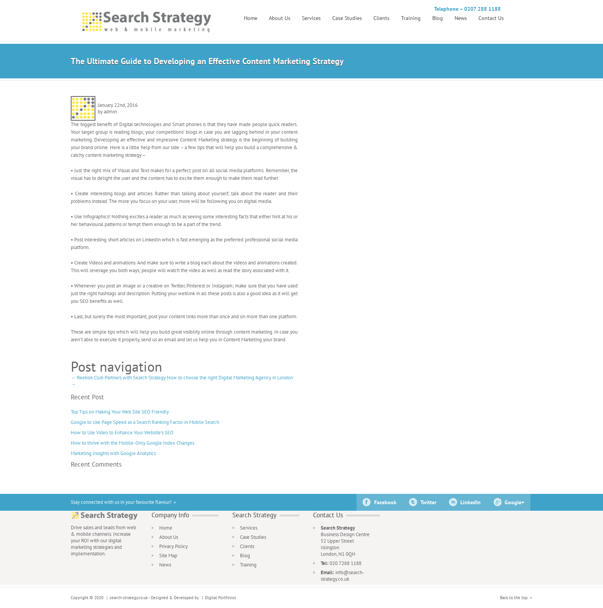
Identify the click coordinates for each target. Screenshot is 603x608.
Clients (381, 18)
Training (411, 18)
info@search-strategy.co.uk (342, 575)
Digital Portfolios (220, 597)
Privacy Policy (173, 546)
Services (311, 18)
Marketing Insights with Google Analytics (113, 453)
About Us (279, 18)
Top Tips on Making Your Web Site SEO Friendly (120, 412)
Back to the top (514, 597)
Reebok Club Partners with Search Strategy (118, 377)
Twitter (428, 502)
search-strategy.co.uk (129, 597)
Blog (437, 18)
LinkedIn (470, 502)
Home (250, 18)
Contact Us (491, 18)
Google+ (514, 502)
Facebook (385, 502)
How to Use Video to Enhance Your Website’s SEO (122, 432)
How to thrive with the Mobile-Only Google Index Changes (132, 443)
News (461, 18)
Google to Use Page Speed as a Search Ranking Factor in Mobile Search (145, 422)
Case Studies (347, 18)
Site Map (168, 555)
